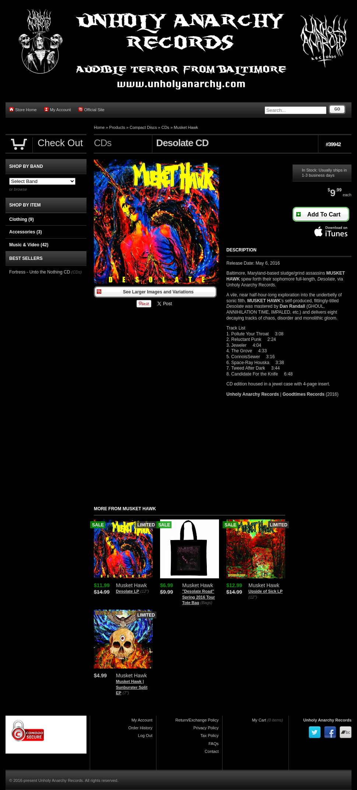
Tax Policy (209, 735)
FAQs (213, 743)
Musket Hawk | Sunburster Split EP (132, 687)
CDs (165, 127)
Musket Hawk (186, 127)
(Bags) (206, 602)
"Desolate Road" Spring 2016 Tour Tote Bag (198, 597)
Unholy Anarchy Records (327, 720)
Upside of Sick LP (265, 591)
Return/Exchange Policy (197, 720)
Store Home (23, 109)
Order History (140, 728)
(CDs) (76, 272)
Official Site (91, 109)
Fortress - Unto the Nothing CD (39, 272)
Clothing (21, 219)
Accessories (25, 231)
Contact (212, 751)
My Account (57, 109)
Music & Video (28, 244)
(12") (144, 591)
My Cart (259, 720)
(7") (126, 693)
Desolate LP (127, 591)
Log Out (145, 735)
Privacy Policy (206, 728)
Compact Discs (143, 127)
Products (117, 127)
